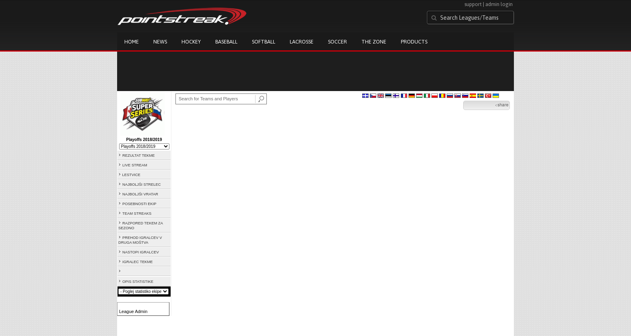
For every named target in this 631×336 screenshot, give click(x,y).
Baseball (226, 42)
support (473, 4)
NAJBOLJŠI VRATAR (140, 194)
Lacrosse (301, 42)
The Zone (373, 42)
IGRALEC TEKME (137, 262)
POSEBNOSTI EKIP (139, 204)
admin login (499, 4)
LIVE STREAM (134, 165)
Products (414, 42)
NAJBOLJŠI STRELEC (141, 185)
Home (131, 42)
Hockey (191, 42)
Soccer (337, 42)
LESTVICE (131, 175)
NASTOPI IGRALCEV (140, 252)
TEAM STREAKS (136, 214)
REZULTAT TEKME (138, 155)
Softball (263, 42)
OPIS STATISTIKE (137, 282)
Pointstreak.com (182, 17)
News (160, 42)
